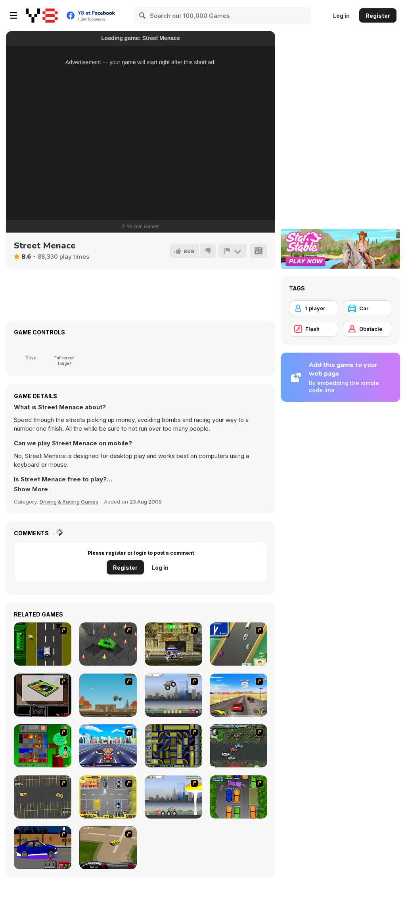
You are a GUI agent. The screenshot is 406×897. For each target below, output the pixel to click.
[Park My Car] (108, 797)
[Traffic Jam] (42, 745)
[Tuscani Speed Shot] (238, 695)
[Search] (142, 15)
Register (378, 15)
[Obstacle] (367, 329)
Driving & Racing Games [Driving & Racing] (69, 501)
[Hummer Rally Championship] (108, 847)
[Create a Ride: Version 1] (42, 847)
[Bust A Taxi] (42, 644)
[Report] (232, 251)
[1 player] (313, 308)
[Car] (367, 308)
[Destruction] (173, 797)
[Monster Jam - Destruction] (173, 695)
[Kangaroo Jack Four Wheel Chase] (108, 695)
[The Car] (42, 695)
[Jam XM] (238, 745)
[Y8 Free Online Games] (41, 15)
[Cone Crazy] (108, 644)
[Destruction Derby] (42, 797)
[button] (31, 489)
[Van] (238, 644)
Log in (341, 15)
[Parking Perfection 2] (238, 797)
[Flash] (313, 329)
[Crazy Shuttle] (173, 644)
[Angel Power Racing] (108, 745)
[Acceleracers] (173, 745)
